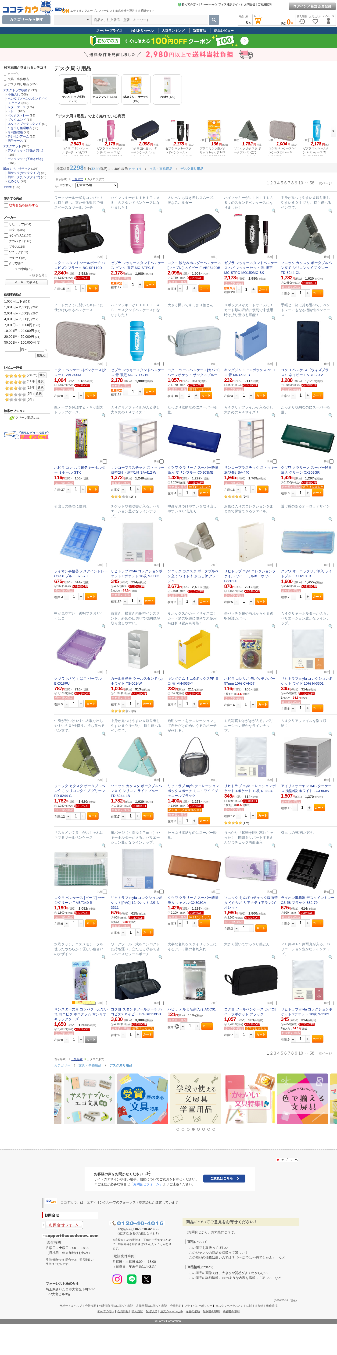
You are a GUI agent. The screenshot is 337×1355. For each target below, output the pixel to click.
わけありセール (142, 30)
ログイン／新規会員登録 (312, 6)
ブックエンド (17, 119)
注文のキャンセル (171, 1311)
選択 (42, 375)
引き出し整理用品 (20, 128)
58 (312, 183)
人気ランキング (173, 30)
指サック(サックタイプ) (24, 173)
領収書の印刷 (211, 1311)
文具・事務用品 (18, 79)
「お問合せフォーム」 (146, 1184)
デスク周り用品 (18, 84)
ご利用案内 (265, 4)
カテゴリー (62, 1065)
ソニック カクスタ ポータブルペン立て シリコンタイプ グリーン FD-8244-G (79, 791)
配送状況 (151, 1311)
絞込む (41, 355)
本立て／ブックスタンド (24, 124)
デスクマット (12, 146)
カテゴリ (14, 74)
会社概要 (90, 1305)
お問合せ (249, 4)
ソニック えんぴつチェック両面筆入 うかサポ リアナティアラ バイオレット (251, 902)
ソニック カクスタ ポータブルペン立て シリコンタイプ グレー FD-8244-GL (306, 268)
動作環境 (271, 1305)
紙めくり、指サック (16, 168)
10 (300, 183)
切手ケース (15, 140)
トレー (12, 111)
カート (92, 288)
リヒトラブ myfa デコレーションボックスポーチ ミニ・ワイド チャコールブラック (193, 791)
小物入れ (14, 94)
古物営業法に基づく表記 (151, 1305)
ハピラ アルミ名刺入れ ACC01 (192, 1009)
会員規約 (175, 1305)
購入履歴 (137, 1311)
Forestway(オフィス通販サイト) (221, 4)
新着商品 (199, 30)
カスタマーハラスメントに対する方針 (239, 1305)
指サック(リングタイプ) (24, 177)
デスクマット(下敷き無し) (25, 150)
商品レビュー (224, 30)
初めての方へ (188, 4)
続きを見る (39, 275)
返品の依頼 (193, 1311)
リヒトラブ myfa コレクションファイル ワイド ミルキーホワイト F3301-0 (250, 576)
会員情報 (123, 1311)
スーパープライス (109, 30)
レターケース (17, 107)
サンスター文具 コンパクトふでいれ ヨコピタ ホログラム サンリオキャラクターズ (81, 1014)
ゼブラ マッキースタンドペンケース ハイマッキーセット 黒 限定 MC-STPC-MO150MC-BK (251, 268)
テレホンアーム (18, 136)
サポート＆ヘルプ (71, 1305)
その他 (7, 187)
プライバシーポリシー (198, 1305)
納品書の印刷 (231, 1311)
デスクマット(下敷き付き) (25, 159)
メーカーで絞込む (26, 282)
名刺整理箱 (15, 132)
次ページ (325, 183)
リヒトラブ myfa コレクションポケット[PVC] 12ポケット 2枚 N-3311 (136, 902)
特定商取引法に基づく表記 (116, 1305)
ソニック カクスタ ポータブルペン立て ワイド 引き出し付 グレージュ (194, 576)
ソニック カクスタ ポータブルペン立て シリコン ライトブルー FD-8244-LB (136, 791)
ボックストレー (18, 115)
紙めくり (14, 181)
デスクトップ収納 (15, 90)
